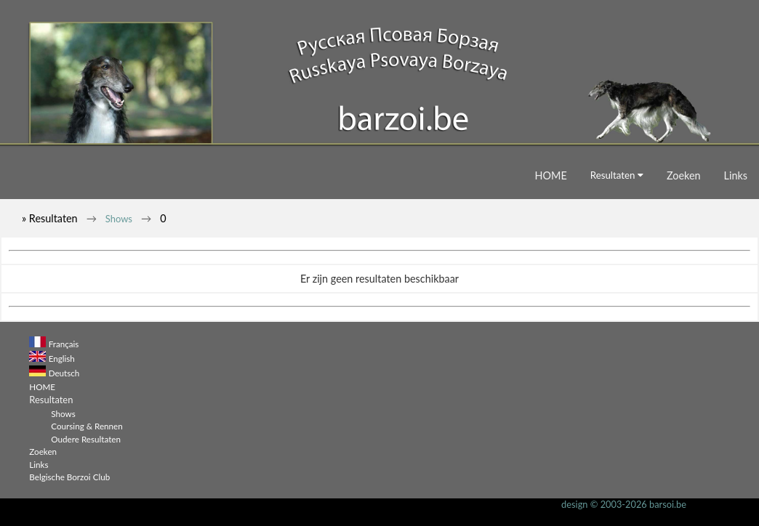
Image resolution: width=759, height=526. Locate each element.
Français (64, 344)
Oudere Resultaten (86, 439)
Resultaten (616, 175)
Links (735, 175)
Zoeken (684, 175)
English (62, 358)
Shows (118, 218)
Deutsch (64, 373)
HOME (551, 175)
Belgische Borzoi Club (69, 477)
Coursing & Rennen (86, 426)
